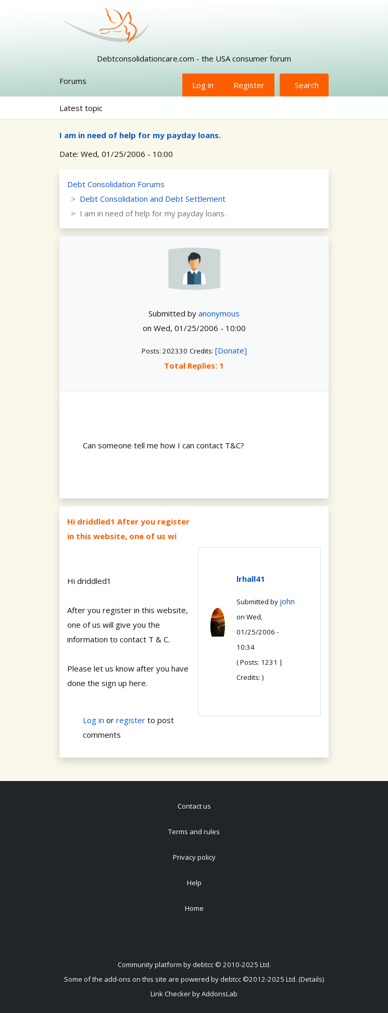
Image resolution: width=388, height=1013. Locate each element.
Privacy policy (194, 857)
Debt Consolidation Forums (116, 184)
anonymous (219, 313)
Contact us (194, 806)
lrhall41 (250, 578)
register (130, 720)
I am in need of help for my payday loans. (140, 135)
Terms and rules (194, 831)
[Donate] (231, 350)
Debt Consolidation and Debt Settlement (153, 198)
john (287, 601)
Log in (203, 85)
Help (194, 882)
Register (249, 85)
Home (194, 908)
